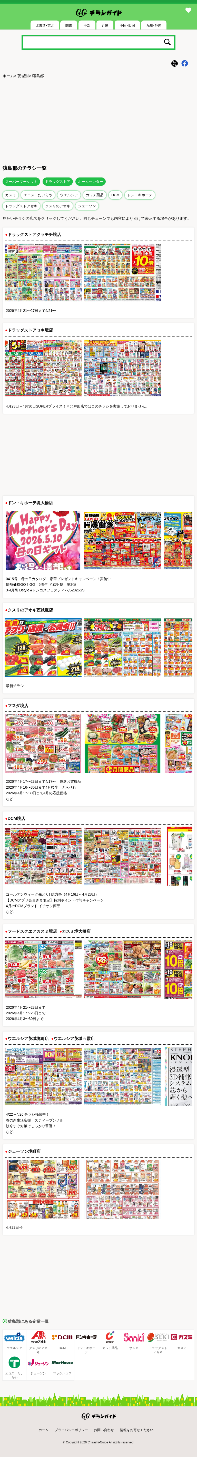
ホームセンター (90, 182)
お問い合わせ (104, 1430)
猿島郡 (38, 76)
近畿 (105, 25)
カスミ (10, 195)
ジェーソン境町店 (24, 1151)
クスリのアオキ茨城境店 (30, 610)
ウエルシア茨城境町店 (28, 1038)
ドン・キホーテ (139, 195)
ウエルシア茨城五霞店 (74, 1038)
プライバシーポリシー (71, 1430)
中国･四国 (127, 25)
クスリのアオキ (57, 206)
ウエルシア (69, 195)
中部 (87, 25)
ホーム (8, 76)
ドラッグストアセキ (21, 206)
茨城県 (23, 76)
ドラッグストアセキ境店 (30, 330)
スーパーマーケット (21, 182)
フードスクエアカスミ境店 (32, 931)
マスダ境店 (18, 705)
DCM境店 (16, 818)
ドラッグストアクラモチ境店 (34, 234)
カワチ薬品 (95, 195)
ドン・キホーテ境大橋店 (30, 503)
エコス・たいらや (38, 195)
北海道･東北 (45, 25)
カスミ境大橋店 (76, 931)
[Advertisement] (98, 121)
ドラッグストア (57, 182)
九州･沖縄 (153, 25)
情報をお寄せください (136, 1430)
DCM (115, 195)
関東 (68, 25)
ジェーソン (87, 206)
